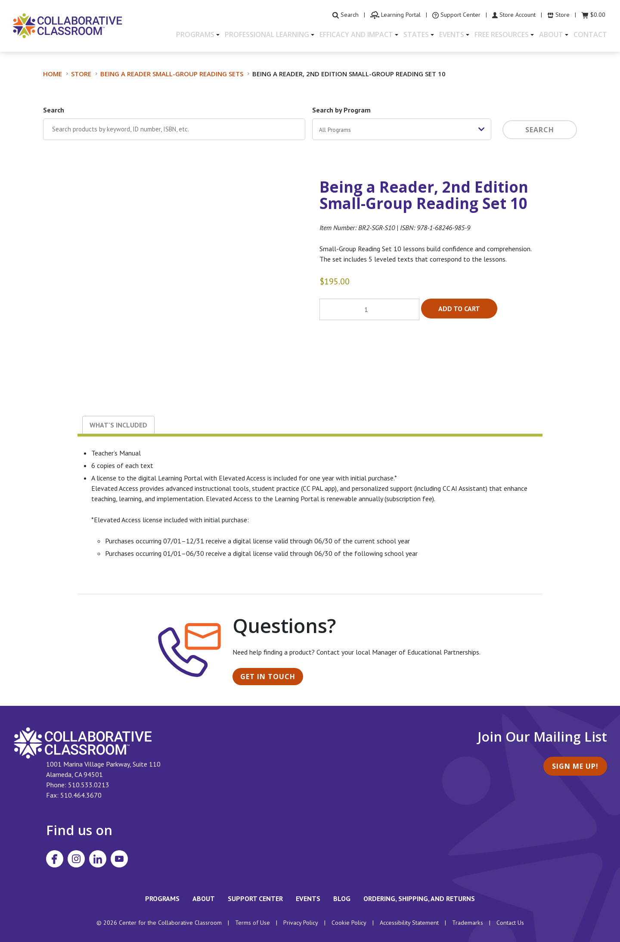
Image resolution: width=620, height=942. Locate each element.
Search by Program (341, 110)
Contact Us (510, 922)
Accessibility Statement (409, 922)
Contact (590, 34)
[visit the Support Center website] (456, 14)
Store (81, 73)
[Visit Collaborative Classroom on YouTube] (119, 858)
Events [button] (451, 34)
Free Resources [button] (501, 34)
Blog (341, 898)
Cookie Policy (349, 922)
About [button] (551, 34)
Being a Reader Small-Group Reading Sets (171, 73)
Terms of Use (252, 922)
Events (308, 898)
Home (52, 73)
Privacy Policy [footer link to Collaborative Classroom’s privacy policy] (300, 922)
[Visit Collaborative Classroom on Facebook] (54, 858)
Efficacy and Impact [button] (356, 34)
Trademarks (467, 922)
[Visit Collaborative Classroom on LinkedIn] (97, 858)
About (203, 898)
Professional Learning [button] (267, 34)
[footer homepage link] (83, 742)
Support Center (255, 898)
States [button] (416, 34)
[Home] (67, 25)
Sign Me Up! (575, 766)
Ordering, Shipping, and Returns (419, 898)
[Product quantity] (369, 309)
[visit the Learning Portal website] (395, 14)
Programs (162, 898)
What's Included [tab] (118, 425)
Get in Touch (267, 676)
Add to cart (459, 308)
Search (53, 110)
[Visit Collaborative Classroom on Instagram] (76, 858)
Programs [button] (195, 34)
